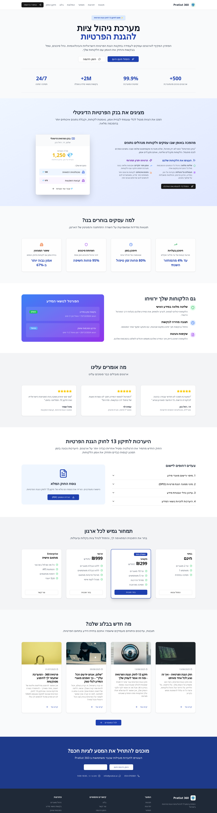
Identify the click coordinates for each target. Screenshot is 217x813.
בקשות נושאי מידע (53, 806)
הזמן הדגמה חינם (121, 767)
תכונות (101, 4)
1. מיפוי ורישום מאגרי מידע (154, 475)
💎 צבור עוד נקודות (62, 188)
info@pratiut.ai (111, 775)
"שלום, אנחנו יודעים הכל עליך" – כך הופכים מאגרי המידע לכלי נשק (89, 678)
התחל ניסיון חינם (95, 767)
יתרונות (91, 4)
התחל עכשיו (175, 592)
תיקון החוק (51, 4)
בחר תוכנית (131, 592)
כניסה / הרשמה (32, 4)
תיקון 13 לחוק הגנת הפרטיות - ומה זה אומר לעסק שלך (131, 676)
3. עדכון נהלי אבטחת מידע (154, 492)
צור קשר (41, 592)
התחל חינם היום (123, 59)
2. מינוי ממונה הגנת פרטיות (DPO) (154, 484)
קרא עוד (186, 707)
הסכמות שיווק (56, 810)
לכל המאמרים (108, 722)
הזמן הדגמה (92, 59)
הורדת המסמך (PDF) (63, 497)
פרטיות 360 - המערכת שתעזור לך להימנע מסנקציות (45, 678)
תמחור (81, 4)
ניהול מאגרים (56, 802)
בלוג (62, 4)
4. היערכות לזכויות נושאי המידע (154, 501)
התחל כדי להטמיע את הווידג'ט (178, 186)
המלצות (71, 4)
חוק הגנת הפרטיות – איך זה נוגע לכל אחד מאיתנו (176, 676)
